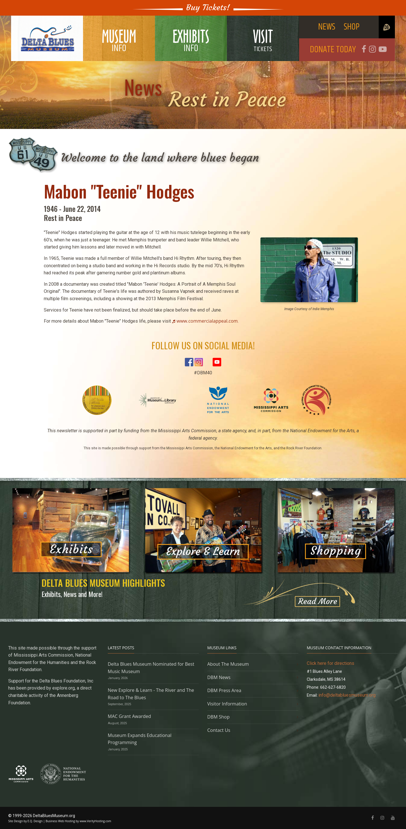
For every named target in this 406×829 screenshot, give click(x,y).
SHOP (352, 27)
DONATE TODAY (333, 50)
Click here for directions (330, 663)
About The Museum (228, 664)
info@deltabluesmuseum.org (347, 695)
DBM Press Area (224, 690)
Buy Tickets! (208, 7)
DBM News (219, 677)
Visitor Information (227, 704)
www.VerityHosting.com (95, 821)
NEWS (326, 27)
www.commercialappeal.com (207, 321)
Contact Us (218, 730)
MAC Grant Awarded (129, 716)
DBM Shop (218, 717)
